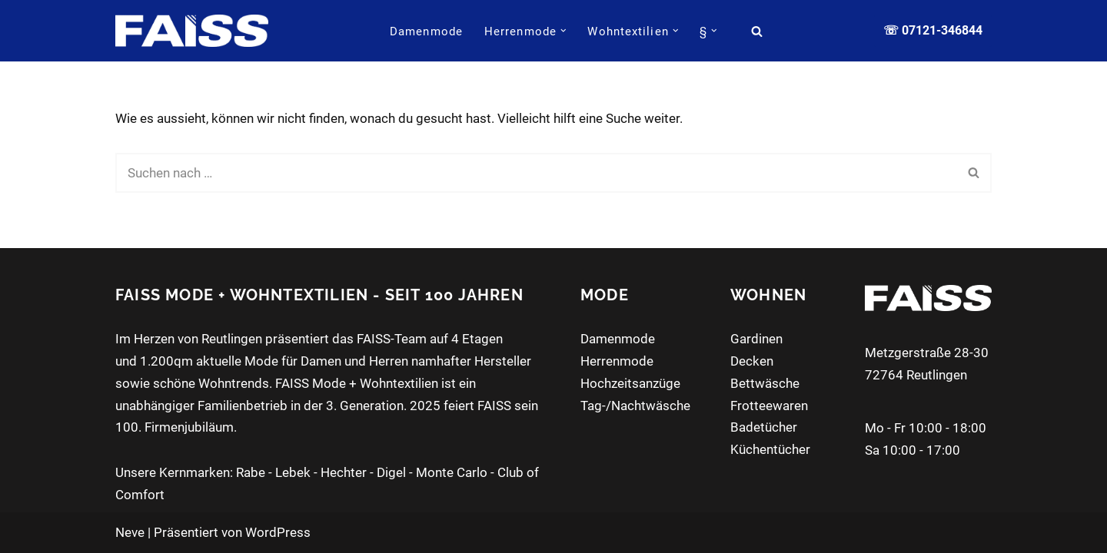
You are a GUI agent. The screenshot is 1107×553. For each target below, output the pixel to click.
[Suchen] (757, 31)
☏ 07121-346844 (932, 30)
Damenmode (426, 31)
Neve (130, 532)
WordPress (278, 532)
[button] (563, 31)
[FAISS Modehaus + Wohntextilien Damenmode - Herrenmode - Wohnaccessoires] (191, 30)
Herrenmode (616, 361)
